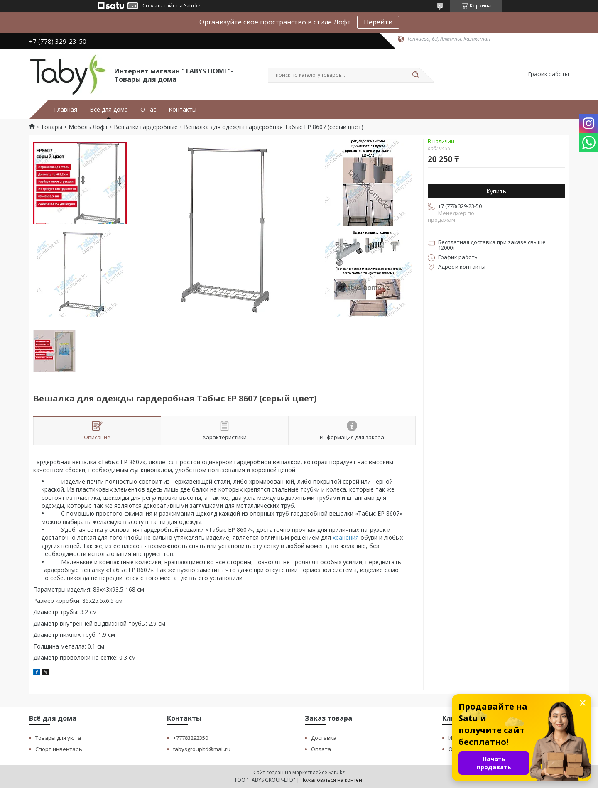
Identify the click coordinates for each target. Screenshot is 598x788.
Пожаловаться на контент (332, 779)
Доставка (323, 738)
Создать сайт (158, 6)
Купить (496, 191)
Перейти (378, 22)
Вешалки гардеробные (146, 127)
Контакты (182, 110)
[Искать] (415, 75)
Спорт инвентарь (58, 749)
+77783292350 (190, 738)
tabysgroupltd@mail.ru (201, 749)
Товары (51, 127)
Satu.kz (336, 772)
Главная (65, 110)
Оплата (321, 749)
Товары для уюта (58, 738)
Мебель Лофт (88, 127)
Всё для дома (109, 110)
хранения (346, 537)
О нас (148, 110)
